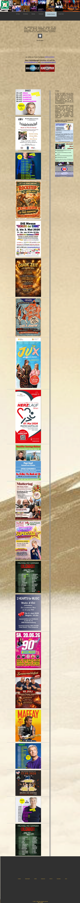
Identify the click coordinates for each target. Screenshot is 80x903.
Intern (66, 878)
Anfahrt (35, 878)
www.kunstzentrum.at (48, 62)
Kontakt (19, 878)
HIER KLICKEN (49, 57)
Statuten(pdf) (27, 878)
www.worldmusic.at (31, 62)
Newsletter (59, 878)
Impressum (43, 878)
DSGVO (51, 878)
